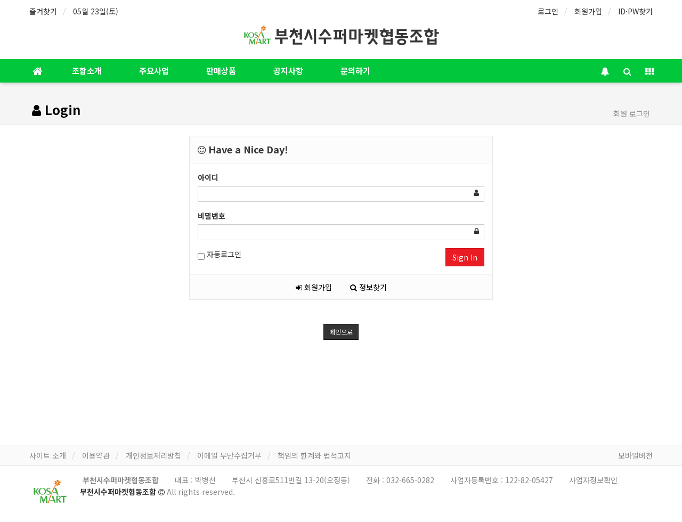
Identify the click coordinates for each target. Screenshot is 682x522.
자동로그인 (219, 254)
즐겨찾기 (43, 11)
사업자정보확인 (593, 480)
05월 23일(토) (95, 11)
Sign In (464, 257)
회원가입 (588, 11)
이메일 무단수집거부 (229, 455)
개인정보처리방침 (153, 455)
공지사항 (288, 70)
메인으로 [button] (341, 331)
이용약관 (96, 455)
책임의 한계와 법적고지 (314, 455)
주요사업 (154, 70)
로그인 (548, 11)
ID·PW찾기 (635, 11)
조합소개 (87, 70)
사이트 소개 (47, 455)
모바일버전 (635, 455)
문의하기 (355, 70)
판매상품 (221, 70)
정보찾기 (368, 287)
